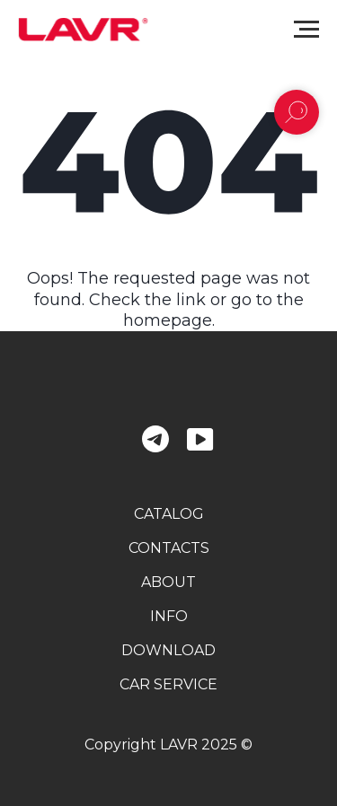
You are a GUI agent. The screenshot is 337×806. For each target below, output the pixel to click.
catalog (169, 513)
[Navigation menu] (306, 30)
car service (168, 684)
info (169, 616)
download (168, 650)
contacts (169, 547)
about (168, 582)
